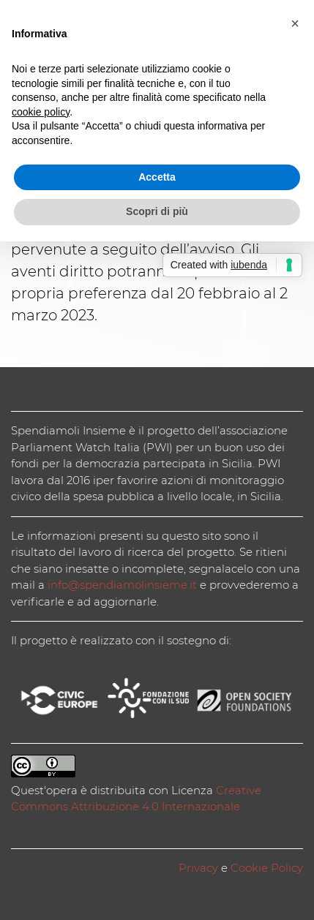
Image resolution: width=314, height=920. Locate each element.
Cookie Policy (267, 868)
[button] (295, 23)
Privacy (198, 868)
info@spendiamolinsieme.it (122, 585)
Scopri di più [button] (157, 211)
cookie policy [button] (41, 112)
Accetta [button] (157, 177)
